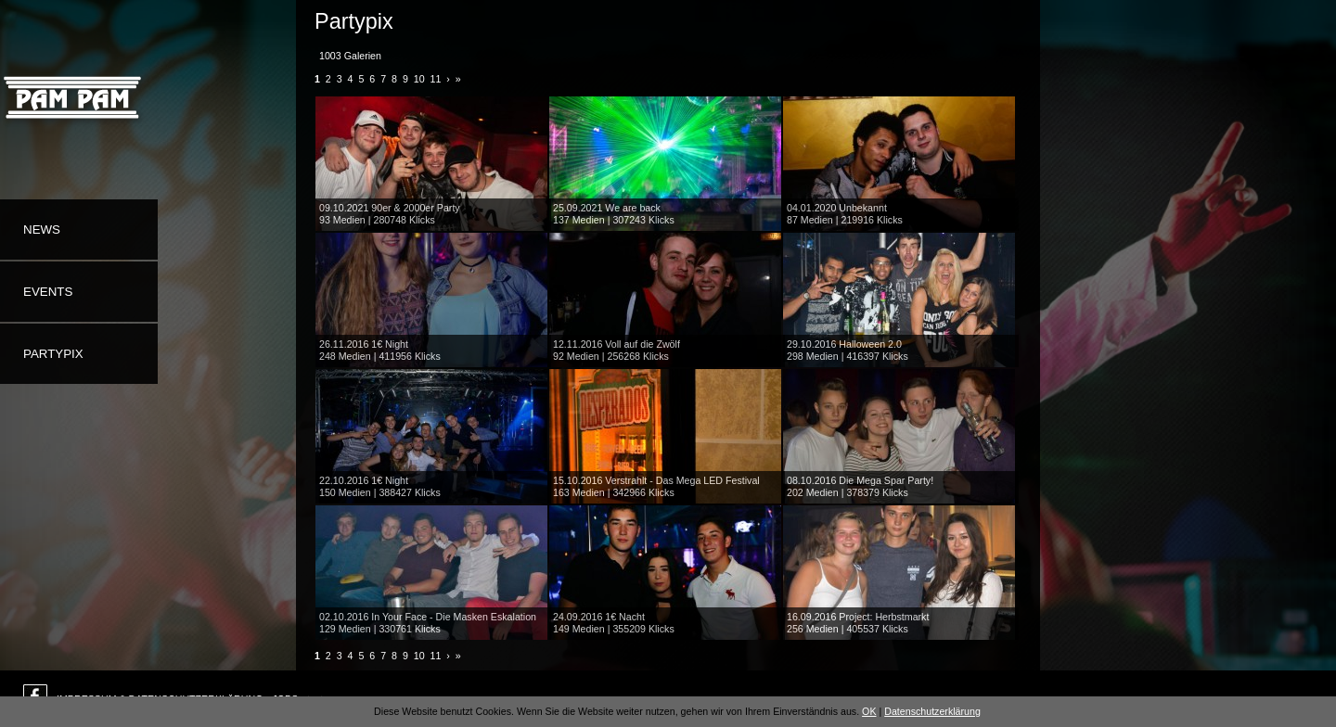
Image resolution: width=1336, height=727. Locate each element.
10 (419, 78)
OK (869, 711)
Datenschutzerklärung (932, 711)
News (41, 229)
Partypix (53, 354)
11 (436, 78)
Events (47, 292)
